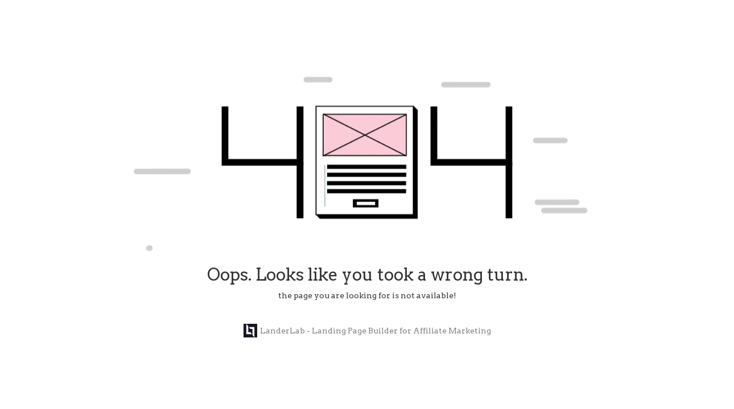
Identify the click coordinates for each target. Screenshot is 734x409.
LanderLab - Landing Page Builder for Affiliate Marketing (367, 330)
